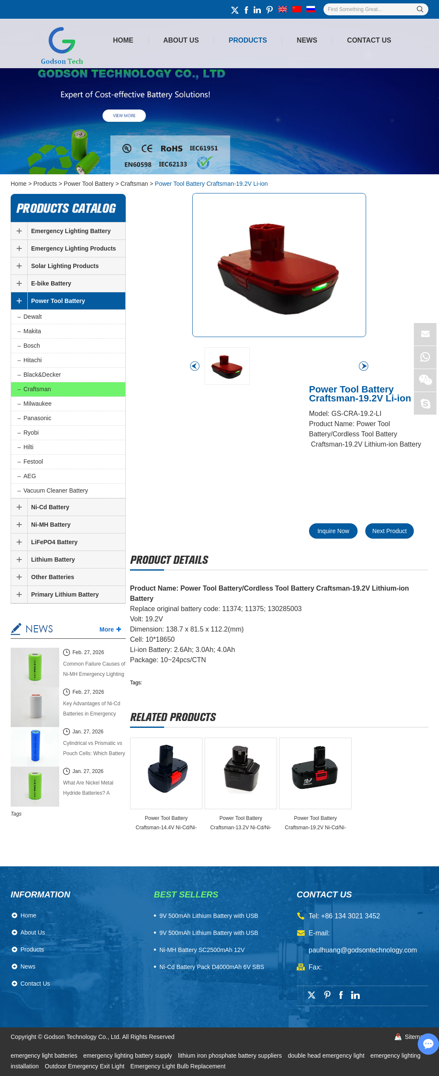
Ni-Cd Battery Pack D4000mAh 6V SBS (211, 966)
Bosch (31, 345)
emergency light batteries (45, 1055)
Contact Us (369, 40)
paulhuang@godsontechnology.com (363, 950)
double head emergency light (327, 1055)
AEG (29, 476)
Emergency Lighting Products (73, 248)
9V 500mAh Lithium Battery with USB (208, 932)
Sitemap (416, 1036)
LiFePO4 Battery (54, 542)
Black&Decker (42, 374)
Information (40, 894)
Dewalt (32, 316)
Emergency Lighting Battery (71, 231)
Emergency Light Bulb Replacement (177, 1066)
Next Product (390, 531)
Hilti (28, 447)
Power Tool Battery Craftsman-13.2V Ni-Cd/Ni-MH (240, 823)
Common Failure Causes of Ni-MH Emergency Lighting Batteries (94, 670)
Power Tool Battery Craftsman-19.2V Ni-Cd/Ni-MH (315, 823)
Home (123, 40)
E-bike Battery (51, 283)
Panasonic (37, 418)
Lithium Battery (53, 559)
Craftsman (134, 183)
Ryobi (31, 432)
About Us (181, 40)
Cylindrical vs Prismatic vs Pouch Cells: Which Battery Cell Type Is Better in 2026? (94, 749)
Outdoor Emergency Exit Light (85, 1066)
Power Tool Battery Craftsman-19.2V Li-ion (211, 183)
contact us (324, 894)
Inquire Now (333, 531)
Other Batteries (52, 577)
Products (248, 40)
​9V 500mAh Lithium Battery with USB (208, 915)
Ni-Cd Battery (50, 507)
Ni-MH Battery (51, 524)
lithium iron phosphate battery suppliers (230, 1055)
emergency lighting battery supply (128, 1055)
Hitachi (32, 360)
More (107, 629)
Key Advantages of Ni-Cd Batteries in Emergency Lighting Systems (91, 710)
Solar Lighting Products (65, 266)
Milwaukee (37, 403)
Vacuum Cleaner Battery (55, 490)
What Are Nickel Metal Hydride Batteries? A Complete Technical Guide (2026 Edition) (93, 789)
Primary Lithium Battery (65, 594)
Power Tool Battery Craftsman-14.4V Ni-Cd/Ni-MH (166, 823)
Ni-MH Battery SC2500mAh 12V (202, 949)
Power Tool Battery (89, 183)
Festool (33, 461)
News (307, 40)
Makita (32, 331)
